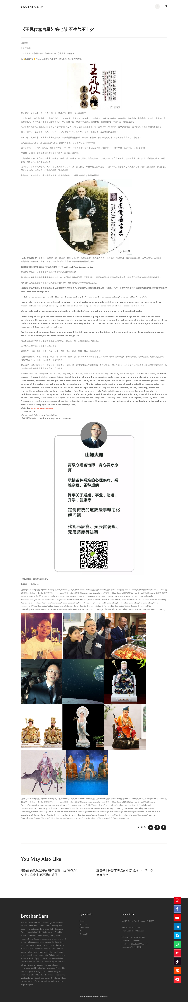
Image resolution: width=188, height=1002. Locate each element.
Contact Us (83, 934)
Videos (82, 930)
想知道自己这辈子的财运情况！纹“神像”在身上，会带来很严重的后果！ (49, 872)
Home (82, 921)
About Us (83, 924)
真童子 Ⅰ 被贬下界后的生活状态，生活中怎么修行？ (125, 872)
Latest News (84, 927)
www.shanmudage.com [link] (41, 408)
